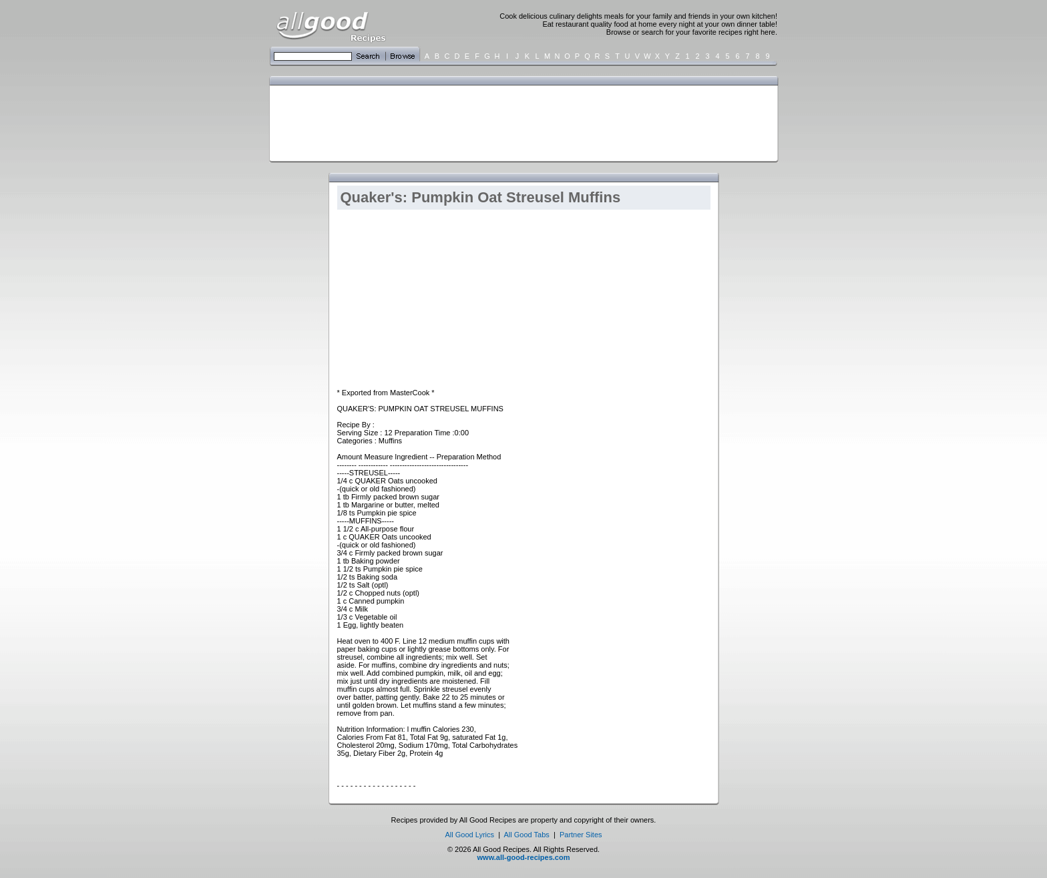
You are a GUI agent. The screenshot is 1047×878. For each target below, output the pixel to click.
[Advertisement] (521, 122)
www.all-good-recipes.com (523, 857)
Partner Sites (581, 835)
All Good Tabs (527, 835)
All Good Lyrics (469, 835)
